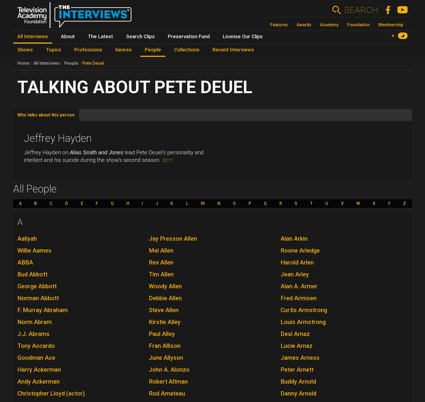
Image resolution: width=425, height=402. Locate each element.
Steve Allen (164, 310)
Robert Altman (168, 381)
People (71, 63)
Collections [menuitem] (186, 50)
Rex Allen (161, 262)
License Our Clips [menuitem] (243, 37)
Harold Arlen (297, 262)
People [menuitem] (153, 50)
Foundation (358, 24)
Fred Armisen (299, 298)
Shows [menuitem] (25, 50)
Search (361, 10)
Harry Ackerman (39, 369)
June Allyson (166, 357)
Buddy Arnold (298, 381)
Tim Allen (161, 274)
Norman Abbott (38, 298)
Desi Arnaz (295, 334)
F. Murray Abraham (42, 310)
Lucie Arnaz (297, 345)
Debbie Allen (165, 298)
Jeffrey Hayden (58, 138)
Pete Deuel (93, 63)
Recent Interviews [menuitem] (233, 50)
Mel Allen (161, 250)
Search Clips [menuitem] (140, 37)
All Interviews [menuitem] (32, 37)
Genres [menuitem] (123, 50)
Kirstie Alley (165, 322)
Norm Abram (34, 322)
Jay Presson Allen (173, 238)
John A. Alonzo (169, 369)
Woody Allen (165, 286)
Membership (390, 24)
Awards (304, 24)
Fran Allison (165, 345)
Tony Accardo (36, 345)
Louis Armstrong (303, 322)
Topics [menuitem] (53, 50)
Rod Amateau (167, 393)
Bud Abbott (32, 274)
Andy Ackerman (38, 381)
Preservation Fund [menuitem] (189, 37)
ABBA (25, 262)
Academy (329, 24)
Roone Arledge (300, 250)
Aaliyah (27, 238)
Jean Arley (295, 274)
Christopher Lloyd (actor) (51, 393)
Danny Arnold (298, 393)
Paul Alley (162, 334)
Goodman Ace (36, 357)
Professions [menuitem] (88, 50)
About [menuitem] (68, 37)
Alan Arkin (294, 238)
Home (23, 63)
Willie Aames (34, 250)
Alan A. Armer (299, 286)
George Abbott (37, 286)
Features (279, 24)
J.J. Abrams (33, 334)
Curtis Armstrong (304, 310)
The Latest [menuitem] (100, 37)
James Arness (300, 357)
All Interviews (47, 63)
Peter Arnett (297, 369)
